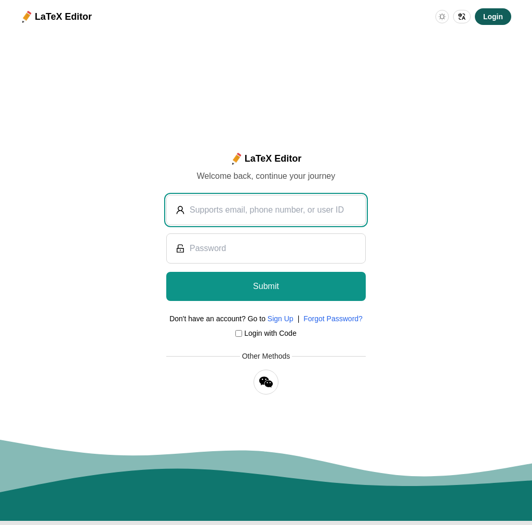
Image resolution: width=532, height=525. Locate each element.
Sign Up (281, 318)
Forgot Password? (333, 318)
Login (493, 16)
